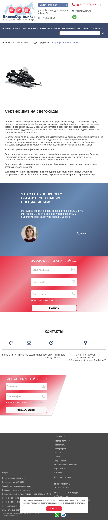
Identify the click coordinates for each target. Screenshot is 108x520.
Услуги (17, 29)
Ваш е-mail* (39, 282)
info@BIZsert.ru (81, 11)
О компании (30, 29)
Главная (6, 29)
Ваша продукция (41, 270)
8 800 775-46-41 (11, 354)
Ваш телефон (40, 294)
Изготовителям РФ (50, 29)
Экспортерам (84, 29)
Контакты (98, 29)
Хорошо (54, 509)
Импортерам (68, 29)
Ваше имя (12, 386)
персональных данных (61, 301)
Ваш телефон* (14, 396)
